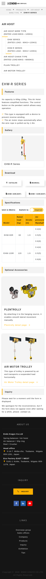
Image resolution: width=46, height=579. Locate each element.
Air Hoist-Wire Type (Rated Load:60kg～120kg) (18, 32)
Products (21, 10)
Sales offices (28, 533)
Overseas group (27, 530)
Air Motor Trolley (14, 71)
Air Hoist (35, 10)
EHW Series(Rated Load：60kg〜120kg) (22, 41)
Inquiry (28, 545)
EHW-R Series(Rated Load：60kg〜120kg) (22, 49)
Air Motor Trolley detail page (21, 382)
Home (8, 10)
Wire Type (14, 13)
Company (27, 537)
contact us (25, 412)
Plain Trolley (12, 65)
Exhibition (27, 549)
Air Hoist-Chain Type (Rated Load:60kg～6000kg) (19, 58)
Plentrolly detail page (17, 325)
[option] (23, 151)
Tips (28, 553)
